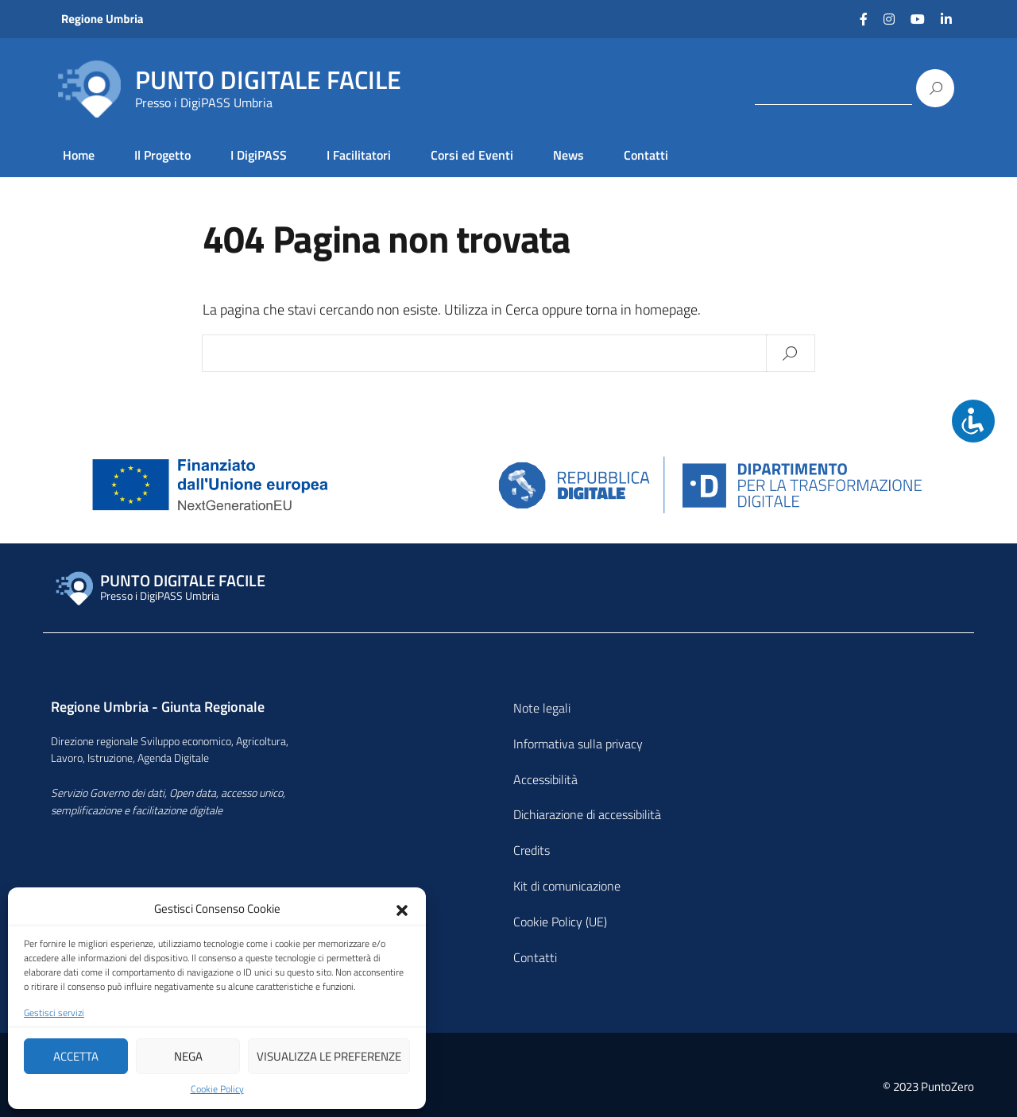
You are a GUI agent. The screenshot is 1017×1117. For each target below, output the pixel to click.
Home (79, 154)
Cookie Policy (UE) (560, 921)
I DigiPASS (258, 154)
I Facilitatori (359, 154)
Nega (188, 1056)
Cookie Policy (217, 1089)
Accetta (76, 1056)
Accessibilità (545, 779)
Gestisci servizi (54, 1013)
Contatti (646, 154)
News (568, 154)
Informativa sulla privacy (578, 743)
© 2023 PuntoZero (928, 1086)
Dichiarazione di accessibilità (587, 814)
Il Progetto (162, 154)
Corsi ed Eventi (472, 154)
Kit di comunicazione (567, 885)
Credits (531, 850)
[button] (402, 909)
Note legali (541, 707)
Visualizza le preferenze (329, 1056)
